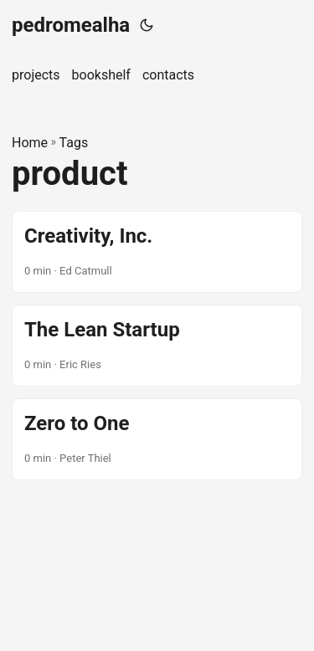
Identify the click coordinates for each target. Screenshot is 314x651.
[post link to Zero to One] (157, 439)
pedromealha (71, 25)
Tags (74, 143)
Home (30, 143)
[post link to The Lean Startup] (157, 345)
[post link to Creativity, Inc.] (157, 252)
